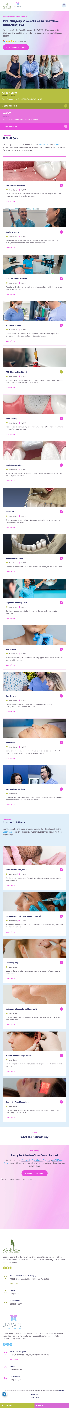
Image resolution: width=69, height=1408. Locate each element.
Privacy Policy (34, 1394)
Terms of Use (34, 1397)
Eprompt (61, 1390)
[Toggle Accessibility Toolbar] (4, 1394)
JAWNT (6, 113)
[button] (15, 41)
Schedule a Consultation (16, 47)
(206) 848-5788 (10, 126)
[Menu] (64, 5)
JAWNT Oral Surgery (18, 1351)
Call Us (12, 1290)
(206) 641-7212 (10, 106)
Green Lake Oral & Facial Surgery (35, 1160)
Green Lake (9, 92)
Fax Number (15, 1301)
